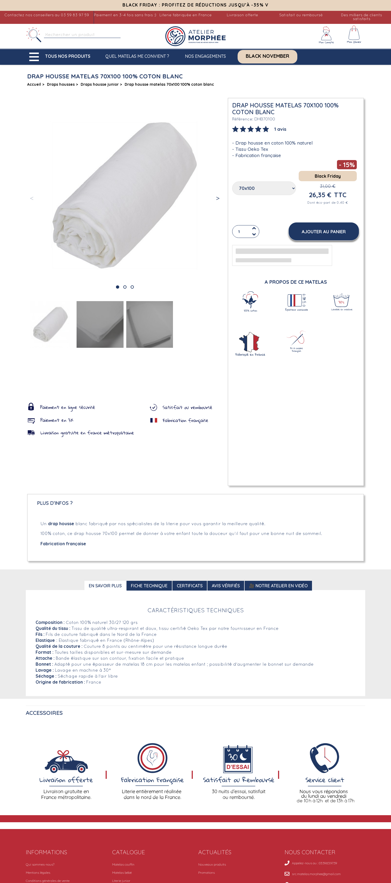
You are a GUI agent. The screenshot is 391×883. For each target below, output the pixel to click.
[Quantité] (245, 231)
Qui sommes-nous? (40, 864)
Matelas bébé (122, 873)
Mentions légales (38, 873)
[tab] (259, 128)
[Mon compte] (326, 35)
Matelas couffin (123, 864)
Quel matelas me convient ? (137, 56)
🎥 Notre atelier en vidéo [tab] (278, 585)
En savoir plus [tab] (105, 585)
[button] (61, 56)
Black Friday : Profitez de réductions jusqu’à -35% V (195, 5)
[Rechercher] (34, 35)
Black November (267, 56)
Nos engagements (205, 56)
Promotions (206, 873)
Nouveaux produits (212, 864)
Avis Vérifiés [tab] (226, 585)
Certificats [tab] (190, 585)
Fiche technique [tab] (149, 585)
